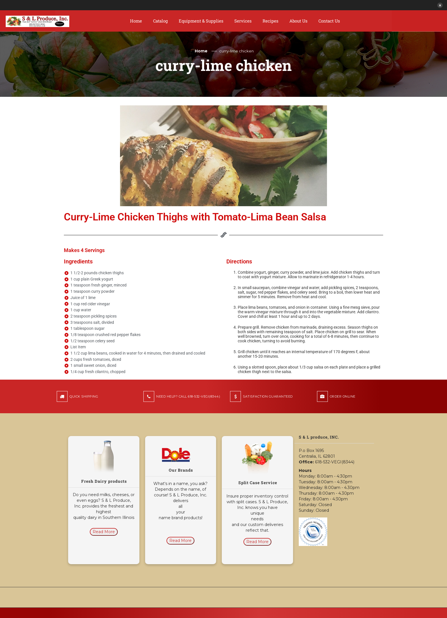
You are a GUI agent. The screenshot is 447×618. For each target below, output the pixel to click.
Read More (104, 531)
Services (242, 21)
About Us (298, 21)
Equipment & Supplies (201, 21)
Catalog (160, 21)
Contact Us (329, 21)
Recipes (270, 21)
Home (136, 21)
